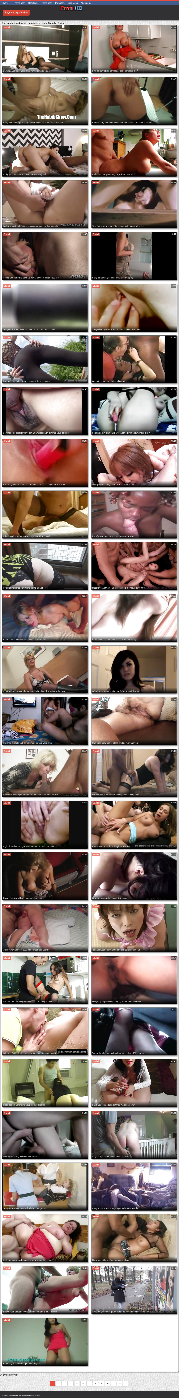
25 (119, 1383)
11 (113, 1383)
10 (107, 1383)
